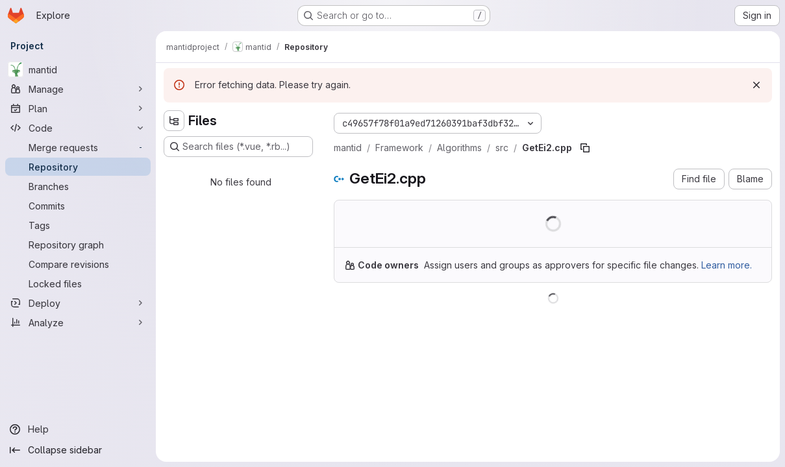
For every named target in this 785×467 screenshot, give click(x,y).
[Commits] (78, 206)
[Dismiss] (756, 85)
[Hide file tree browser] (174, 120)
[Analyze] (78, 322)
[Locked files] (78, 283)
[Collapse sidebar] (78, 450)
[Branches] (78, 186)
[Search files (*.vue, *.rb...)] (238, 146)
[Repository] (78, 167)
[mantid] (78, 69)
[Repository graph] (78, 244)
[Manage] (78, 89)
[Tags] (78, 225)
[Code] (78, 128)
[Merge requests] (78, 147)
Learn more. (726, 264)
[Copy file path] (585, 148)
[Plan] (78, 108)
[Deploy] (78, 303)
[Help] (78, 429)
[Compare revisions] (78, 264)
